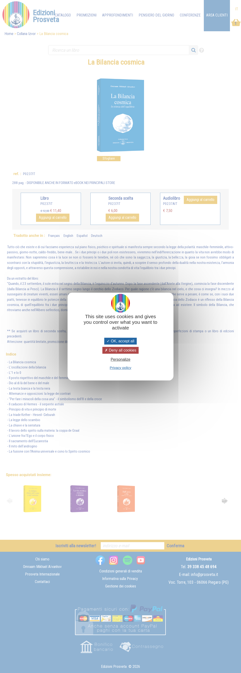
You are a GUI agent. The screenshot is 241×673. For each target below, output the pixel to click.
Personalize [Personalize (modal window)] (120, 360)
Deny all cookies (120, 350)
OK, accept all (120, 341)
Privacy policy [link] (120, 368)
